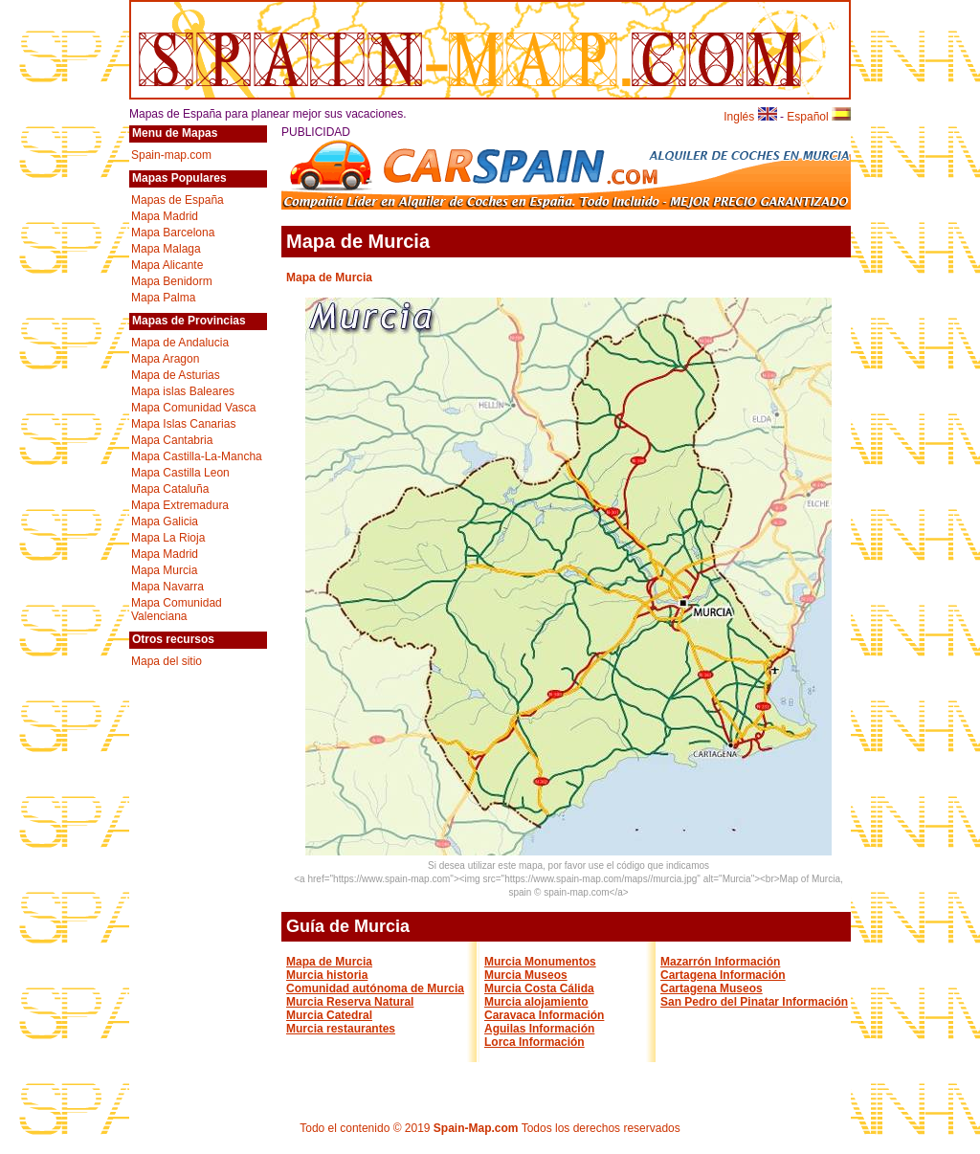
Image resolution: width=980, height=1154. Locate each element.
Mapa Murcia (164, 570)
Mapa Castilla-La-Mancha (196, 456)
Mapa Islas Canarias (183, 424)
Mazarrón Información (720, 961)
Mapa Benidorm (171, 281)
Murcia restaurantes (340, 1028)
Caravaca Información (544, 1015)
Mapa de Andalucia (180, 342)
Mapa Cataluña (170, 489)
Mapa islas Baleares (182, 391)
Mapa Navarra (167, 586)
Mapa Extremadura (180, 505)
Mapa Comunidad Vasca (193, 407)
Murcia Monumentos (540, 961)
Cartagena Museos (711, 988)
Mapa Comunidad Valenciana (176, 609)
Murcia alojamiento (536, 1002)
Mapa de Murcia (329, 961)
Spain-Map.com (476, 1128)
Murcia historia (327, 975)
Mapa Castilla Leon (180, 472)
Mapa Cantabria (171, 440)
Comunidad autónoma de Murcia (375, 988)
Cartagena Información (723, 975)
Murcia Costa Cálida (539, 988)
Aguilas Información (539, 1028)
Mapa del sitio (166, 661)
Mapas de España (177, 200)
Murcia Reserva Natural (349, 1002)
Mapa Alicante (167, 265)
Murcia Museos (526, 975)
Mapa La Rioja (168, 537)
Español (819, 116)
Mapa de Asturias (175, 375)
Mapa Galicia (164, 521)
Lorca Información (534, 1042)
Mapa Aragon (165, 359)
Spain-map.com (171, 155)
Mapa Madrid (164, 216)
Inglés (750, 116)
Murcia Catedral (329, 1015)
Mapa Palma (163, 297)
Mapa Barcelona (172, 232)
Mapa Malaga (166, 248)
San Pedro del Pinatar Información (754, 1002)
